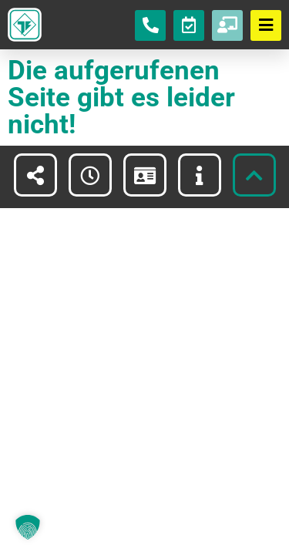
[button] (27, 527)
